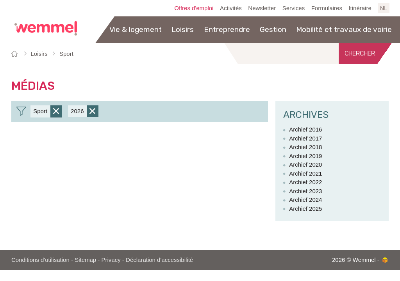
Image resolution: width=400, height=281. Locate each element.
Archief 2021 (305, 173)
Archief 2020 (305, 164)
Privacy (111, 259)
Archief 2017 (305, 138)
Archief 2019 (305, 156)
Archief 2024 (305, 199)
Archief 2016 (305, 129)
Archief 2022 (305, 182)
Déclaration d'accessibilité (159, 259)
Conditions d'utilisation (40, 259)
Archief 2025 (305, 208)
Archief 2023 (305, 191)
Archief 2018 (305, 147)
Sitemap (85, 259)
